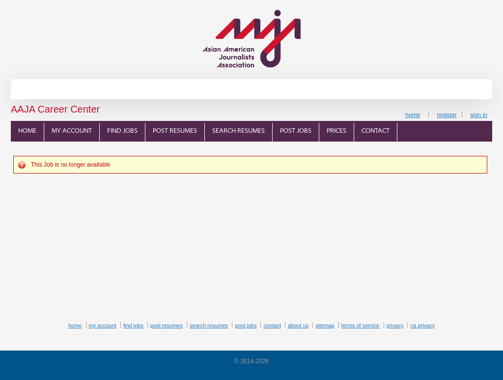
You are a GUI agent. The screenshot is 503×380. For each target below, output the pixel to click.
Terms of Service (360, 325)
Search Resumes (238, 131)
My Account (72, 131)
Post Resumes (175, 131)
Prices (336, 131)
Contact (376, 131)
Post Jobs (295, 131)
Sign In (478, 115)
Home (412, 115)
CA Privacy (422, 325)
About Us (298, 325)
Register (447, 115)
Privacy (395, 325)
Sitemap (325, 325)
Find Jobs (122, 131)
